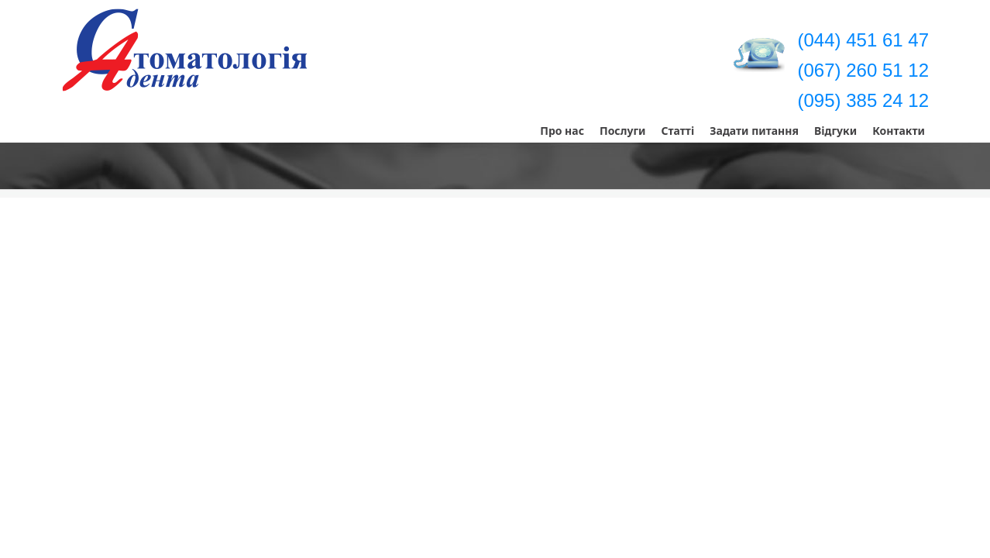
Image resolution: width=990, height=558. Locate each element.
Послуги (623, 130)
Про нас (562, 130)
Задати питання (754, 130)
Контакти (898, 130)
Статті (677, 130)
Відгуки (835, 130)
